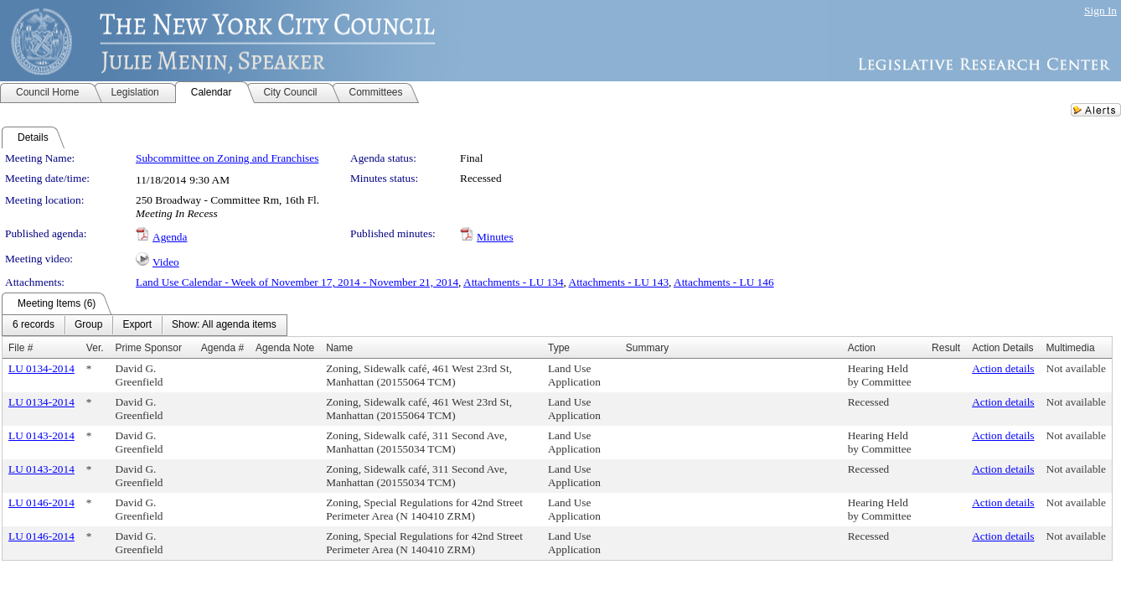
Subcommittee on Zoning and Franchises (227, 158)
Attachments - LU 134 (513, 282)
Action (862, 348)
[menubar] (144, 325)
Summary (647, 348)
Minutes (495, 236)
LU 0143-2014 (41, 435)
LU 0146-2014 (41, 502)
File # (20, 348)
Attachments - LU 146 (724, 282)
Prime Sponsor (149, 348)
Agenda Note (285, 348)
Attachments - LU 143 (619, 282)
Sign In (1100, 10)
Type (559, 348)
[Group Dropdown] (88, 325)
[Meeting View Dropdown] (224, 325)
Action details (1003, 368)
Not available (1076, 368)
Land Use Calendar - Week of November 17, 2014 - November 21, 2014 (297, 282)
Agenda (169, 236)
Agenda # (222, 348)
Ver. (95, 348)
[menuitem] (34, 325)
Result (946, 348)
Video (165, 262)
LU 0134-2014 (41, 368)
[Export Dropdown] (137, 325)
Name (339, 348)
